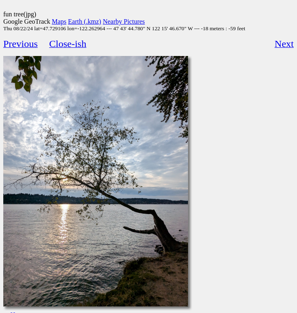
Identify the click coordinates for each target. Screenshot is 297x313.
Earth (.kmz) (84, 21)
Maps (59, 21)
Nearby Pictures (124, 21)
